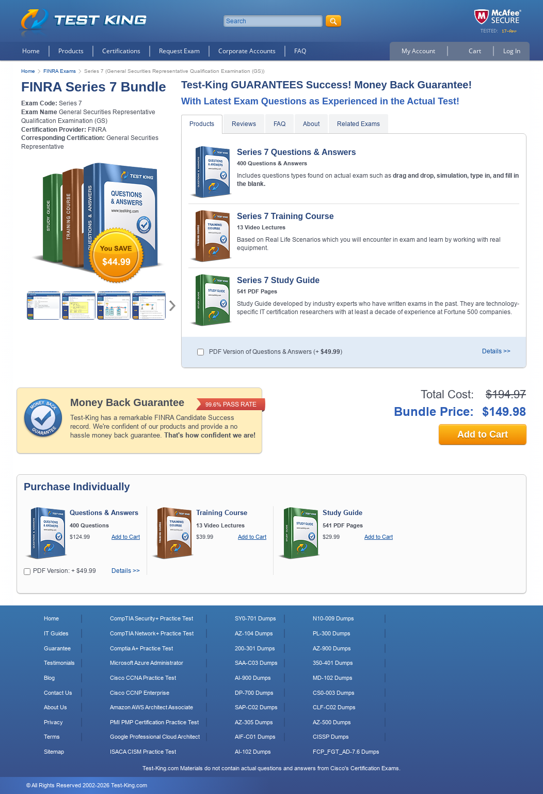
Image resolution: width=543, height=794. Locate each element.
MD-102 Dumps (333, 678)
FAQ (300, 50)
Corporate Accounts (247, 50)
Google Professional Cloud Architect (155, 737)
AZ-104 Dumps (254, 633)
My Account (418, 50)
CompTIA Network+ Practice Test (152, 633)
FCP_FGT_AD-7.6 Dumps (346, 752)
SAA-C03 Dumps (256, 663)
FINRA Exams (59, 71)
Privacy (53, 722)
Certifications (121, 50)
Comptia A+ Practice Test (141, 648)
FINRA (97, 129)
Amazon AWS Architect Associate (151, 707)
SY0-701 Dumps (255, 618)
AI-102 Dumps (253, 752)
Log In (511, 50)
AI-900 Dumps (253, 678)
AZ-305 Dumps (254, 722)
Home (31, 50)
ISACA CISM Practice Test (143, 752)
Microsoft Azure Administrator (146, 663)
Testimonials (59, 663)
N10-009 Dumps (333, 618)
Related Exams (358, 124)
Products (71, 50)
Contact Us (58, 693)
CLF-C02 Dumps (334, 707)
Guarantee (57, 648)
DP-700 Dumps (254, 693)
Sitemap (54, 752)
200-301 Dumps (255, 648)
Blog (49, 678)
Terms (52, 737)
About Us (55, 707)
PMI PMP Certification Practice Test (154, 722)
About (311, 124)
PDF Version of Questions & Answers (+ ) (275, 351)
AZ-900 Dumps (332, 648)
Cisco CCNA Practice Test (143, 678)
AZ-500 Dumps (332, 722)
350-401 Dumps (333, 663)
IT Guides (56, 633)
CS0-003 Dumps (334, 693)
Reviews (244, 124)
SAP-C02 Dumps (256, 707)
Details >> (496, 351)
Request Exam (179, 50)
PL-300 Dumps (331, 633)
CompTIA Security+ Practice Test (151, 618)
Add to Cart (482, 434)
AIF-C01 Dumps (255, 737)
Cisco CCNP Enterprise (139, 693)
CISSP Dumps (331, 737)
